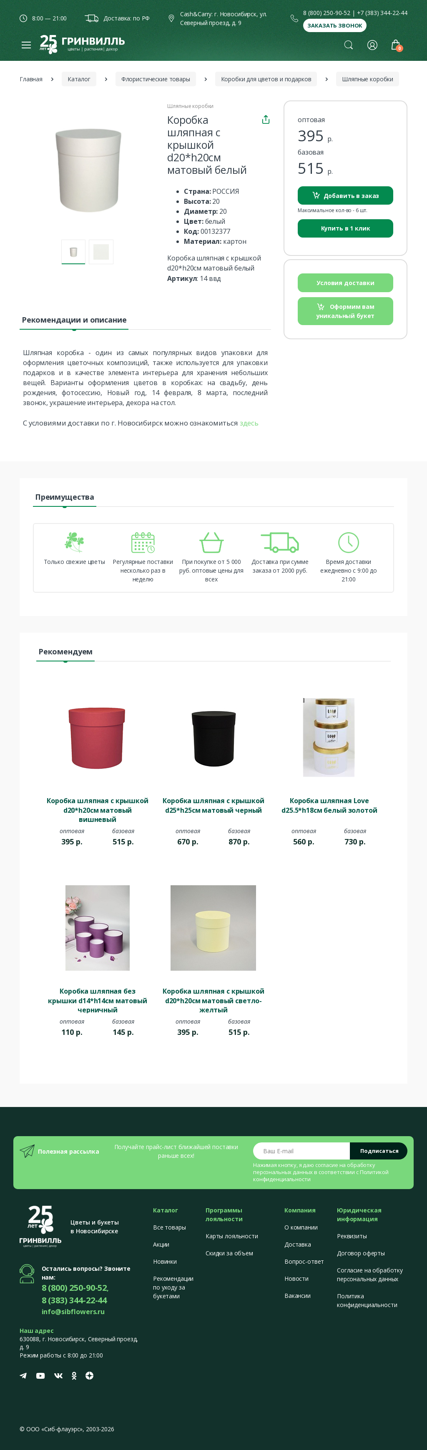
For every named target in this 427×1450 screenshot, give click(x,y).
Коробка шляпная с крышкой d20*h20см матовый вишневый (97, 809)
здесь (249, 423)
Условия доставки (345, 283)
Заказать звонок (334, 25)
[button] (348, 44)
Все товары (169, 1227)
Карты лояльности (232, 1236)
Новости (296, 1278)
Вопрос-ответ (304, 1261)
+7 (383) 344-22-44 (382, 13)
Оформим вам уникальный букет (345, 311)
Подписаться (379, 1150)
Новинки (165, 1261)
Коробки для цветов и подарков (266, 79)
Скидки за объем (229, 1253)
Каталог (79, 79)
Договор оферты (361, 1253)
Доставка (297, 1244)
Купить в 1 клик (345, 228)
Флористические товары (155, 79)
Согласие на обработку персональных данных (370, 1274)
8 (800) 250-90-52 (326, 13)
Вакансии (297, 1296)
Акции (161, 1244)
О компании (301, 1227)
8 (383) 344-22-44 (74, 1300)
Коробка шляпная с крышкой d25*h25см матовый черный (213, 805)
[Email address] (301, 1150)
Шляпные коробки (367, 79)
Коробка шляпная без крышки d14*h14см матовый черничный (97, 1000)
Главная (31, 79)
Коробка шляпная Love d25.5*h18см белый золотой (329, 805)
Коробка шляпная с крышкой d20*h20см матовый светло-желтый (213, 1000)
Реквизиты (352, 1236)
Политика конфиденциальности (367, 1300)
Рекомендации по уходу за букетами (173, 1287)
